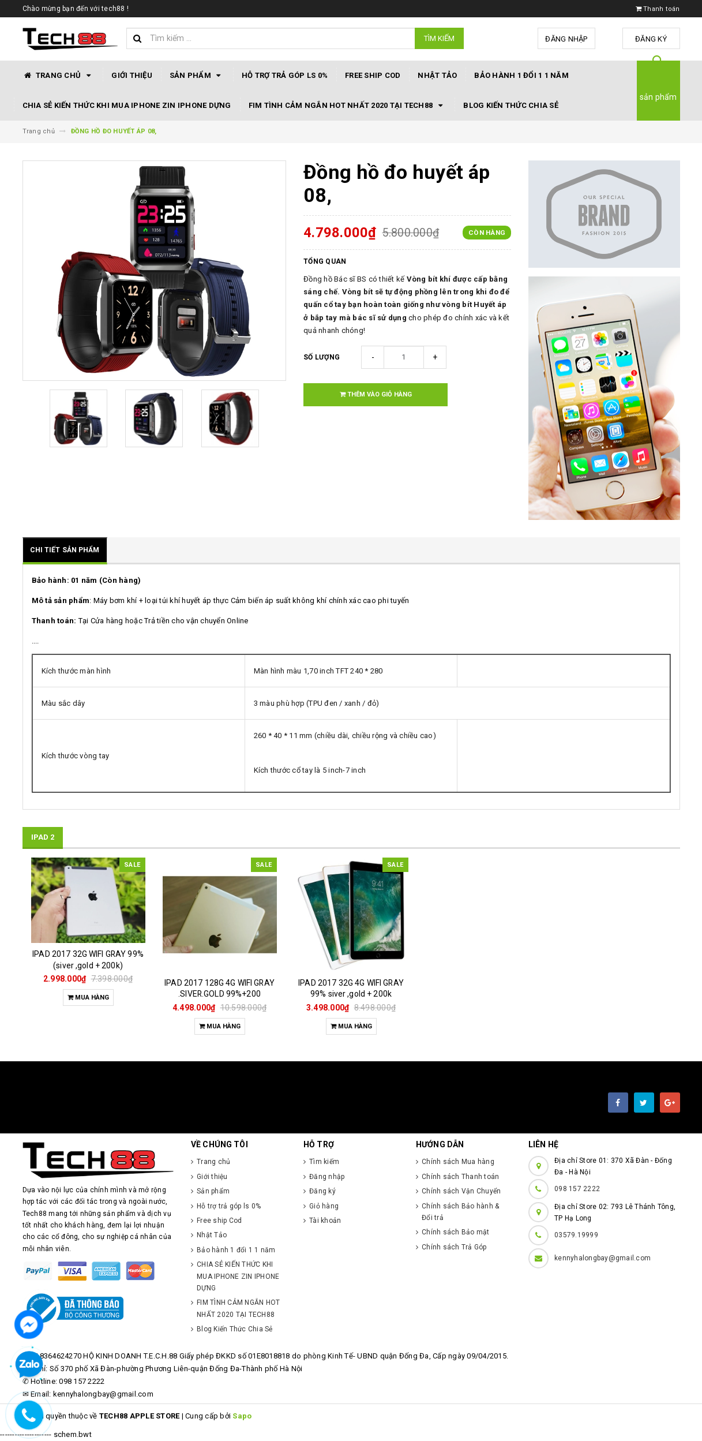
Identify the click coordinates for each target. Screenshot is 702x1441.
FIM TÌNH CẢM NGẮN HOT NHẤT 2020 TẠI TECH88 (347, 105)
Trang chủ (58, 75)
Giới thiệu (131, 75)
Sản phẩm (197, 75)
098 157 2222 (577, 1189)
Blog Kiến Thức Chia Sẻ (510, 105)
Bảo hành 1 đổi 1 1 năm (521, 75)
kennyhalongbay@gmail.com (602, 1258)
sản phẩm (658, 97)
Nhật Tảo (437, 75)
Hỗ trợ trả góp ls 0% (285, 75)
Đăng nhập (566, 39)
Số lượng (321, 357)
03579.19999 (576, 1235)
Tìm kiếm (439, 38)
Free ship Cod (372, 75)
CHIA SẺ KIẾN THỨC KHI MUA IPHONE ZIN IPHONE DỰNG (126, 105)
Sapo (241, 1416)
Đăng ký (651, 39)
